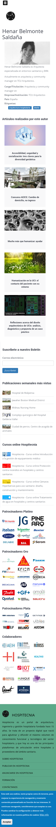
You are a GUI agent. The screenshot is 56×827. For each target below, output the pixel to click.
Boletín (35, 349)
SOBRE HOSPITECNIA (12, 758)
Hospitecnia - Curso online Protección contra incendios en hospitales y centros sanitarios (26, 470)
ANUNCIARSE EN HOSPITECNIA (17, 772)
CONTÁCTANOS (9, 787)
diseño (36, 108)
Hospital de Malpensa (23, 392)
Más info (44, 814)
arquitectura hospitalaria (20, 108)
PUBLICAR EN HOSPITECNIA (15, 765)
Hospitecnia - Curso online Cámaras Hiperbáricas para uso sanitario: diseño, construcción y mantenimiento (25, 486)
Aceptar (7, 822)
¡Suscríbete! (10, 370)
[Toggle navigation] (5, 3)
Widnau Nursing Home (23, 407)
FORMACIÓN (8, 780)
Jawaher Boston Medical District (28, 400)
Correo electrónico (12, 357)
